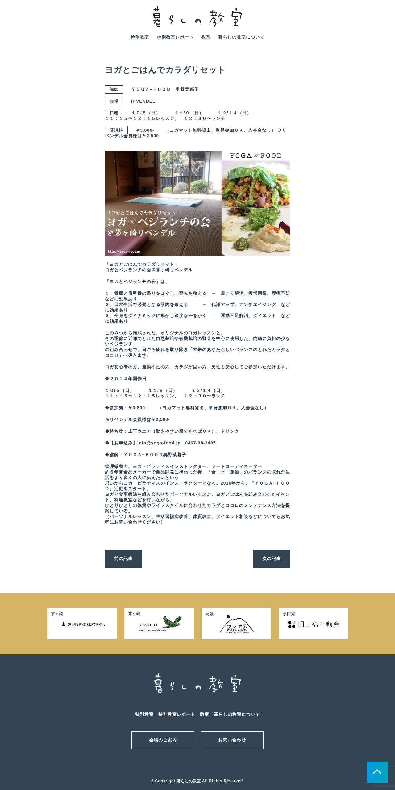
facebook (379, 21)
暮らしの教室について (241, 37)
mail (362, 21)
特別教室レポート (175, 37)
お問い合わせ (232, 739)
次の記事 (271, 558)
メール (186, 764)
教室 (205, 37)
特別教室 (140, 37)
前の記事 (123, 558)
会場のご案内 (163, 739)
